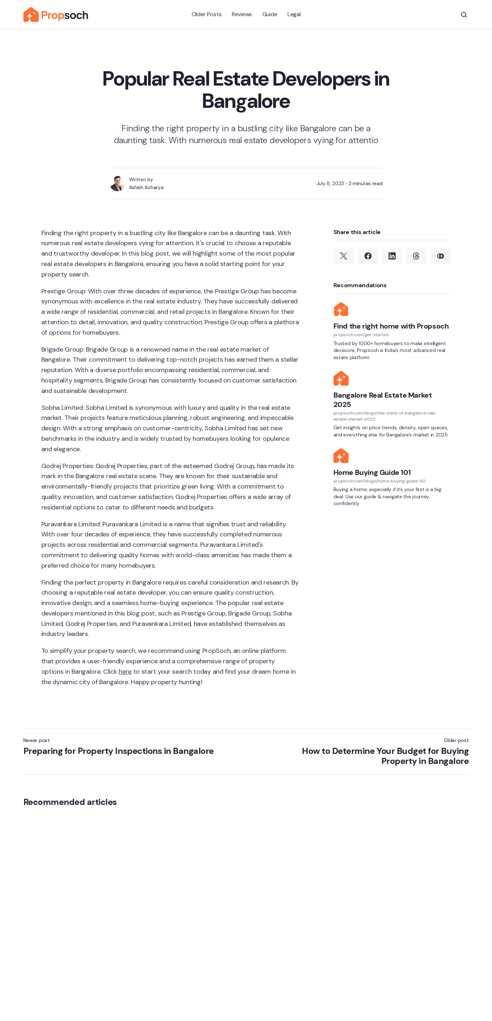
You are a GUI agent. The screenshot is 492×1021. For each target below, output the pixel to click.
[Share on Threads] (416, 256)
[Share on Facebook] (368, 256)
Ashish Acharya (146, 187)
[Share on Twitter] (344, 256)
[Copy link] (440, 256)
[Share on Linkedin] (392, 256)
